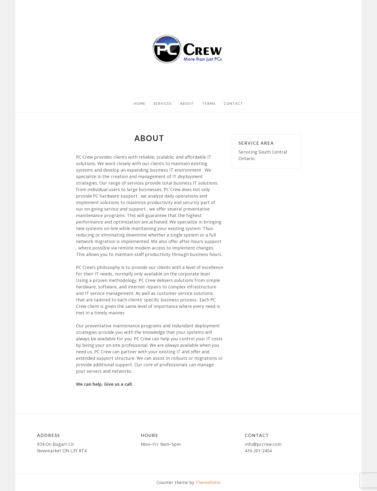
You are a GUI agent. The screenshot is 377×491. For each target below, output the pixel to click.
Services (162, 104)
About (187, 104)
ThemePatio (208, 482)
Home (139, 104)
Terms (209, 104)
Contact (233, 104)
